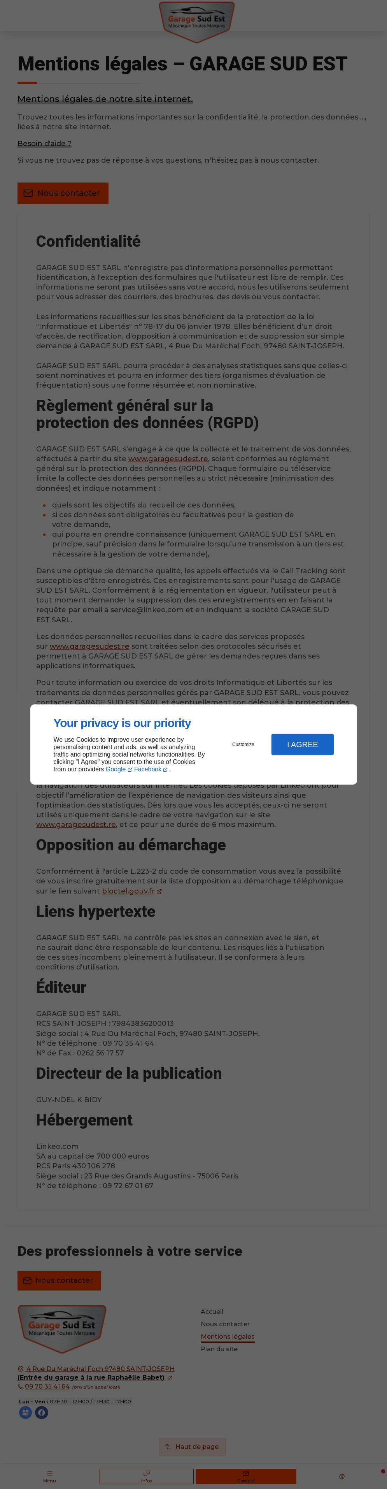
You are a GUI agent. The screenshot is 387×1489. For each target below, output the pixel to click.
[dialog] (193, 744)
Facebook (147, 769)
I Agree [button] (302, 744)
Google (116, 769)
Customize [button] (243, 744)
